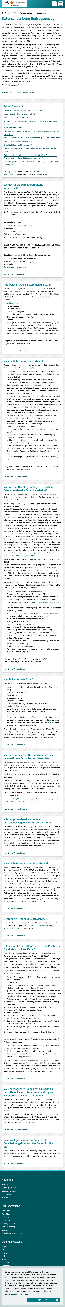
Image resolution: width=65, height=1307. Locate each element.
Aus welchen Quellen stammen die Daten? (20, 114)
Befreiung (6, 1217)
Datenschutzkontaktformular (15, 267)
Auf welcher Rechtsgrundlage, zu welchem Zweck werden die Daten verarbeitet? (30, 122)
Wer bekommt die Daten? (13, 127)
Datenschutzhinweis (20, 1293)
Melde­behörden (13, 303)
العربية (4, 1259)
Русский (5, 1262)
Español (5, 1249)
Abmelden (6, 1214)
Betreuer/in (16, 333)
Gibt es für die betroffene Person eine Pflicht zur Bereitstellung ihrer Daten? (30, 150)
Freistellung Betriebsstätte (12, 1233)
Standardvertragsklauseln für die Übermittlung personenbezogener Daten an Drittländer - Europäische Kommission (32, 800)
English (5, 1246)
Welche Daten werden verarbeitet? (17, 117)
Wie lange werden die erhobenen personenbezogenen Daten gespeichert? (32, 137)
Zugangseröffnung (9, 1191)
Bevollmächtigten (14, 374)
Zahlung (5, 1230)
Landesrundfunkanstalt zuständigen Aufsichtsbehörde (29, 927)
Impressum (6, 1197)
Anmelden (6, 1210)
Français (5, 1253)
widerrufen (40, 1288)
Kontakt (5, 1184)
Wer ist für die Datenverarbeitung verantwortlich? (23, 110)
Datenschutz (7, 1194)
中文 (4, 1256)
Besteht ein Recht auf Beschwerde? (18, 145)
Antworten (6, 1220)
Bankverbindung (8, 1226)
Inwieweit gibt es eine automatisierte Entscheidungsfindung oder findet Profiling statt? (32, 163)
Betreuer (54, 613)
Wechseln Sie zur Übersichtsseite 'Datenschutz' (20, 92)
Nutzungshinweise (9, 1187)
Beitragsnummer (8, 1223)
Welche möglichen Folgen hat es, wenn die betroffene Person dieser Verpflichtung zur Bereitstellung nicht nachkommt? (30, 156)
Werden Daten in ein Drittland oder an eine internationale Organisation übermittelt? (32, 132)
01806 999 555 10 (14, 231)
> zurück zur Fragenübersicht (15, 274)
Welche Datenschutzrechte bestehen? (18, 141)
